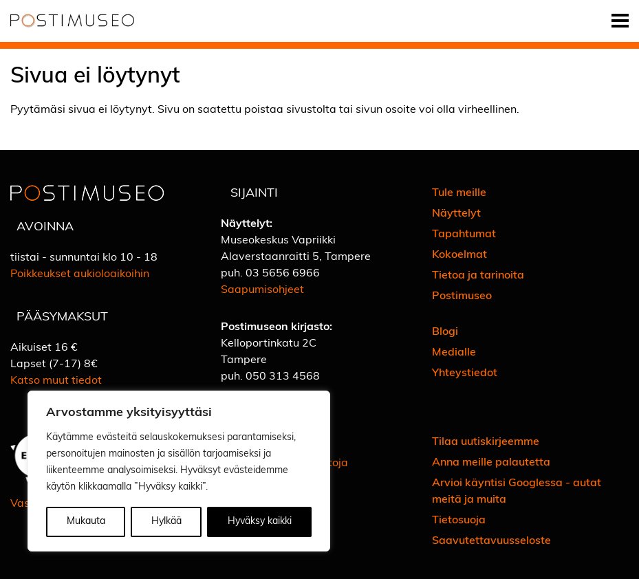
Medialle (454, 352)
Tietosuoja (459, 520)
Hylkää (166, 521)
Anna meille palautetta (491, 462)
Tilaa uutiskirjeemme (485, 442)
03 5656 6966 (283, 273)
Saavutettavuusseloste (491, 541)
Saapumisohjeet (262, 290)
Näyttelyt (456, 213)
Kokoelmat (459, 255)
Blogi (445, 332)
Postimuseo (462, 296)
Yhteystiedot (464, 373)
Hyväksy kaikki (260, 521)
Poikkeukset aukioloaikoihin (79, 274)
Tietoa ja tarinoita (478, 275)
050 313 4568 (283, 376)
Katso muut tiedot (56, 380)
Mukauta (86, 521)
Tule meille (459, 193)
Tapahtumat (464, 234)
